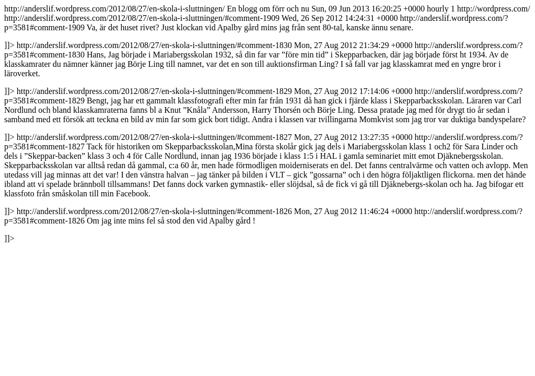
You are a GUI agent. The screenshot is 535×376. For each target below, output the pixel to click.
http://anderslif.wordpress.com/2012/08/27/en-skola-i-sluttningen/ (267, 123)
